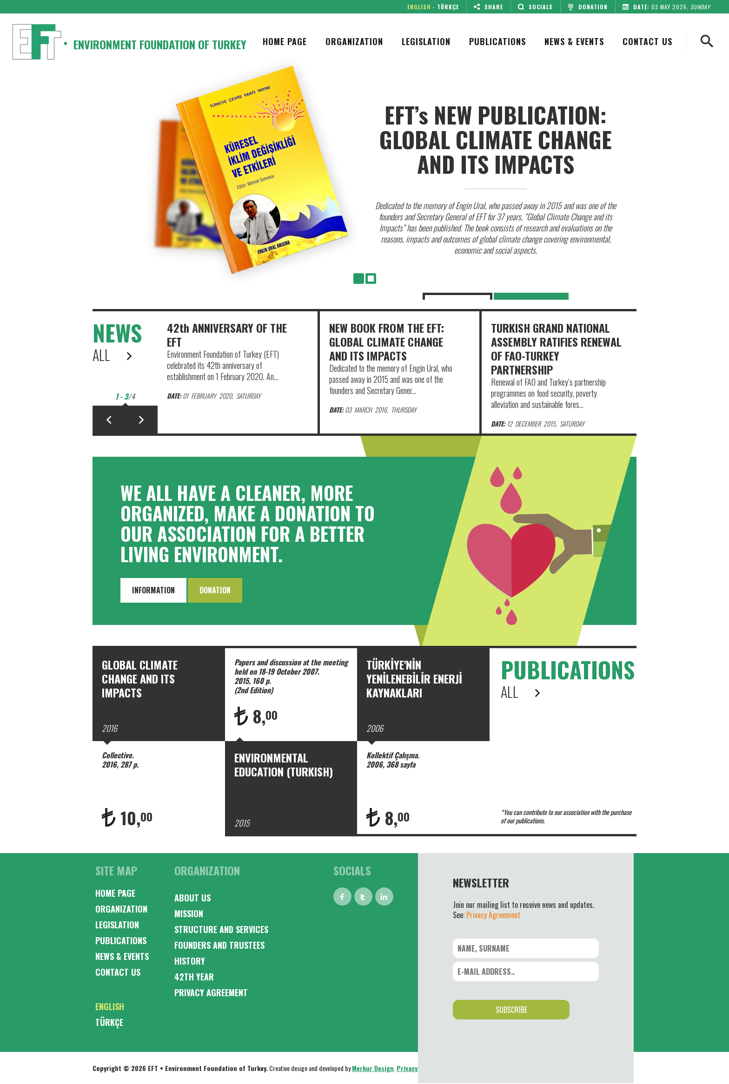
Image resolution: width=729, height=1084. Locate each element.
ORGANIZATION (354, 41)
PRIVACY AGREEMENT (211, 992)
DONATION (585, 6)
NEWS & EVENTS (574, 41)
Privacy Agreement (493, 914)
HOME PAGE (285, 41)
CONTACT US (647, 41)
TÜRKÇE (448, 7)
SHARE (486, 6)
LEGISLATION (426, 41)
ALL (112, 355)
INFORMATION (153, 590)
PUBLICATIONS (497, 41)
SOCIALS (533, 6)
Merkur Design (373, 1068)
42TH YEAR (194, 976)
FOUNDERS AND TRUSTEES (219, 945)
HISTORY (189, 960)
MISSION (188, 913)
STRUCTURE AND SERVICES (221, 929)
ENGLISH (419, 7)
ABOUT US (192, 897)
